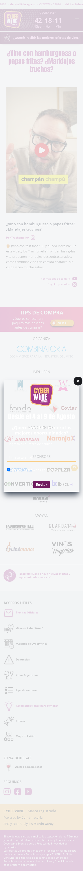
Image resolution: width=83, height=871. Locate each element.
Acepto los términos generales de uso (39, 470)
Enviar (41, 484)
